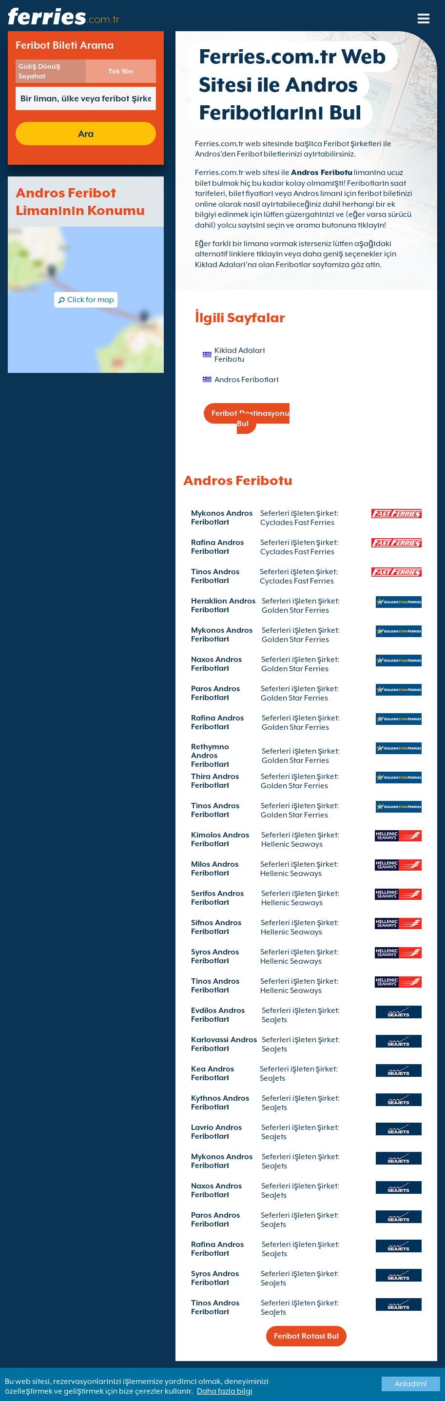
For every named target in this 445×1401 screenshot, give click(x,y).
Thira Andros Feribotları (215, 781)
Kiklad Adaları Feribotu (239, 355)
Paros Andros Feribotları (215, 693)
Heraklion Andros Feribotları (223, 605)
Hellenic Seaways (292, 844)
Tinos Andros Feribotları (215, 576)
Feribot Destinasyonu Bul (251, 418)
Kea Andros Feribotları (212, 1073)
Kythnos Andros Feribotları (220, 1102)
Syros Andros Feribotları (215, 956)
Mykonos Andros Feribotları (221, 517)
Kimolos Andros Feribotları (220, 839)
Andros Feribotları (246, 379)
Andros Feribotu (321, 172)
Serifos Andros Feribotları (217, 898)
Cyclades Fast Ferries (297, 522)
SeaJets (274, 1019)
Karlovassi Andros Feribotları (224, 1044)
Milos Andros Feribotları (214, 868)
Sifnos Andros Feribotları (216, 927)
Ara (86, 133)
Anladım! (411, 1384)
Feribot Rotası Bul (306, 1336)
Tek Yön (121, 71)
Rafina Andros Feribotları (217, 547)
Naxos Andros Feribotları (216, 664)
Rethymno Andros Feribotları (210, 755)
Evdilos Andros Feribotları (218, 1015)
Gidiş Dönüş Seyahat (39, 71)
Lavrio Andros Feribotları (216, 1132)
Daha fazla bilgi (224, 1391)
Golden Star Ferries (295, 610)
